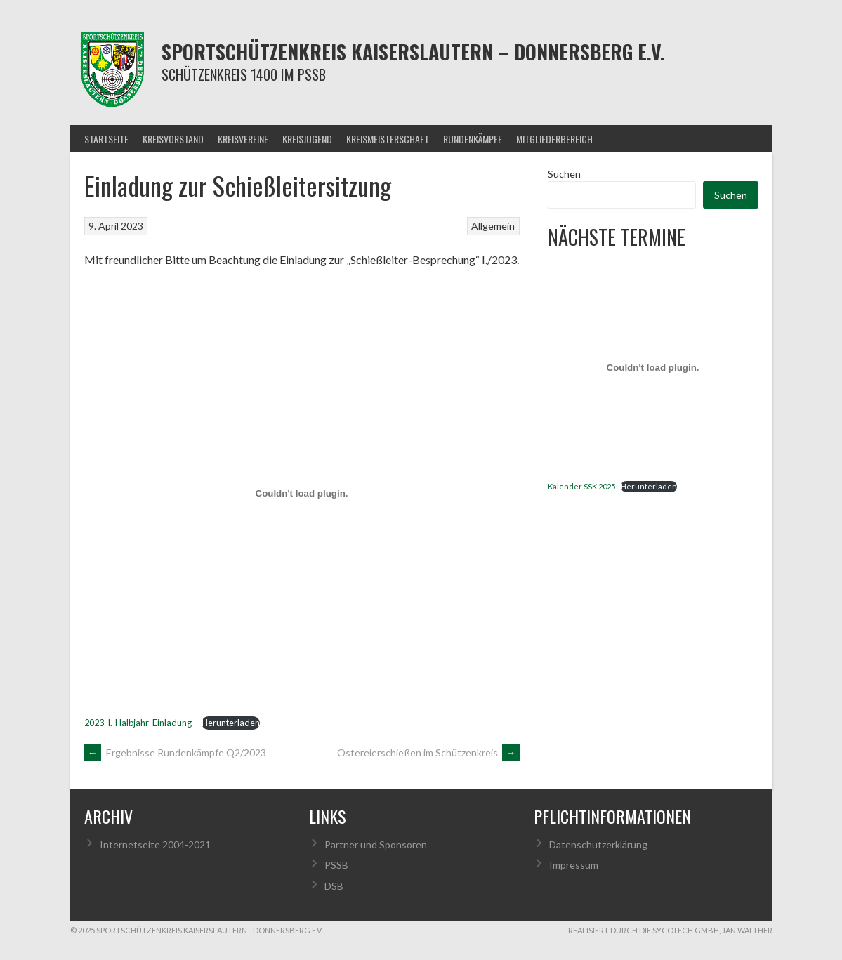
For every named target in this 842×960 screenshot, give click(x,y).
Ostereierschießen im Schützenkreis (428, 752)
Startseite (106, 138)
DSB (333, 886)
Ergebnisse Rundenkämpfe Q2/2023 (175, 752)
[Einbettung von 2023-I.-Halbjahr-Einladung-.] (302, 493)
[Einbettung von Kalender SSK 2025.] (653, 368)
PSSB (336, 865)
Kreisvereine (243, 138)
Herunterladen (231, 722)
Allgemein (493, 226)
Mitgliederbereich (554, 138)
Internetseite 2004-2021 (155, 844)
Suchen (564, 174)
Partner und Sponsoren (375, 844)
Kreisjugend (307, 138)
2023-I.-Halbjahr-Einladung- (139, 722)
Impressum (573, 865)
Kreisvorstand (173, 138)
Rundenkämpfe (472, 138)
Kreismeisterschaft (387, 138)
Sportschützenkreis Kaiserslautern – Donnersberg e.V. (413, 51)
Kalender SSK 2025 (581, 486)
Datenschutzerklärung (598, 844)
